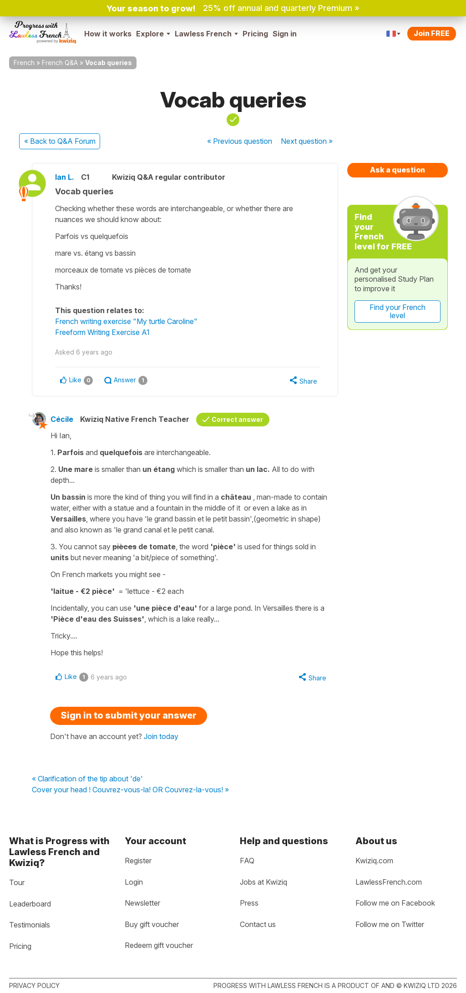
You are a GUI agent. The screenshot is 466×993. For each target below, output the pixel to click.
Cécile (62, 419)
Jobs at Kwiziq (263, 882)
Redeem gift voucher (159, 945)
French (24, 62)
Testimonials (29, 924)
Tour (17, 882)
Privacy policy (34, 985)
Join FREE (432, 33)
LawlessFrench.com (388, 882)
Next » (307, 141)
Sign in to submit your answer (129, 715)
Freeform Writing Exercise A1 (102, 332)
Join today (161, 736)
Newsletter (142, 902)
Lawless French (206, 33)
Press (249, 902)
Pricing (255, 33)
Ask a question (397, 169)
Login (134, 882)
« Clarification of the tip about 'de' (87, 779)
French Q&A (60, 62)
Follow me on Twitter (389, 924)
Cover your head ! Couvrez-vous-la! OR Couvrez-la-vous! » (130, 790)
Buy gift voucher (152, 924)
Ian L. (64, 177)
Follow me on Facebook (395, 902)
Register (138, 860)
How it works (108, 33)
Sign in (285, 33)
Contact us (258, 924)
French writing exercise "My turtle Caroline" (126, 321)
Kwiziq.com (374, 860)
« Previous (239, 141)
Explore (153, 33)
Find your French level (397, 311)
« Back (60, 141)
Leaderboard (30, 903)
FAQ (247, 860)
